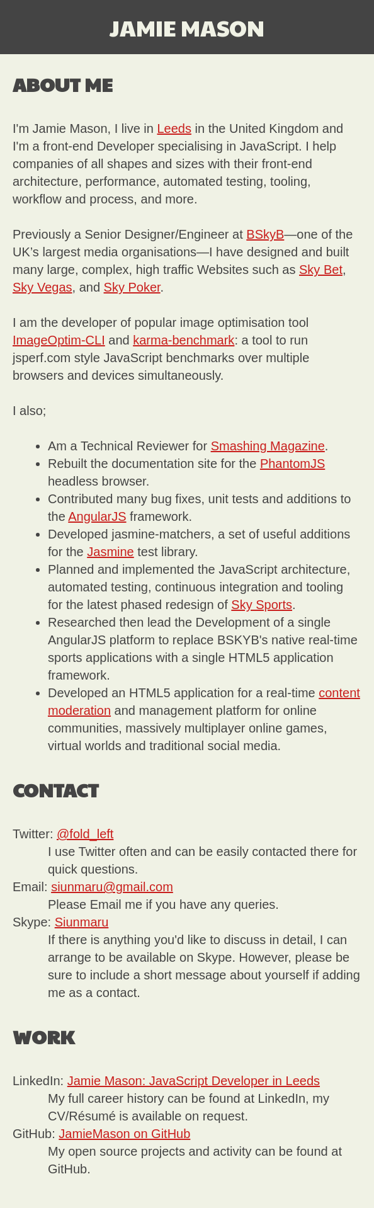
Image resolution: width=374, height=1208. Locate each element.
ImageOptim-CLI (59, 340)
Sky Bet (321, 269)
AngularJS (97, 516)
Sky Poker (132, 287)
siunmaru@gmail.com (112, 887)
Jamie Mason (187, 27)
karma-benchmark (183, 340)
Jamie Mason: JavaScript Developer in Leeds (193, 1081)
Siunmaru (82, 922)
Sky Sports (261, 605)
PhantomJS (292, 463)
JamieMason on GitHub (124, 1134)
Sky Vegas (42, 287)
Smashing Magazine (268, 446)
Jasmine (110, 552)
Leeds (174, 128)
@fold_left (85, 834)
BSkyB (265, 234)
